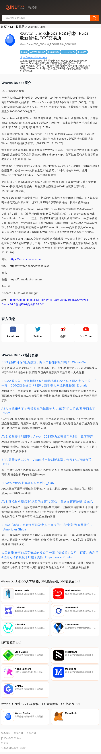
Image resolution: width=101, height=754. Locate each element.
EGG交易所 (28, 304)
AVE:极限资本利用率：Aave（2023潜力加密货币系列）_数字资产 (47, 436)
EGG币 (40, 304)
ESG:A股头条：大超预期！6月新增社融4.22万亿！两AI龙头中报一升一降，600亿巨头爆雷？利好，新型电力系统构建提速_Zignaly (49, 383)
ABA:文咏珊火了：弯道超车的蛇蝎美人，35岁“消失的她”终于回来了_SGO (48, 411)
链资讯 (23, 748)
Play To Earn (51, 299)
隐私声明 (18, 734)
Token (13, 299)
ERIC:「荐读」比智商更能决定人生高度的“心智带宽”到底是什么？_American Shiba (47, 527)
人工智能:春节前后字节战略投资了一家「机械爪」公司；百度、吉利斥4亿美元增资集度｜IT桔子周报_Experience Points (49, 555)
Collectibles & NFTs (30, 299)
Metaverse (66, 299)
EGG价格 (15, 304)
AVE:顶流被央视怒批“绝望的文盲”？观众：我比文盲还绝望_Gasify (47, 501)
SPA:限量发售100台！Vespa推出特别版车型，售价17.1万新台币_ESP (46, 462)
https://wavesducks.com (33, 57)
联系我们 (5, 734)
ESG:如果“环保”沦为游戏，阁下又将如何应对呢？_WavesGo (43, 362)
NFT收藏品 (17, 26)
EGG (76, 299)
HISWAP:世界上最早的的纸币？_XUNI (28, 483)
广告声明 (31, 734)
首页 (4, 26)
